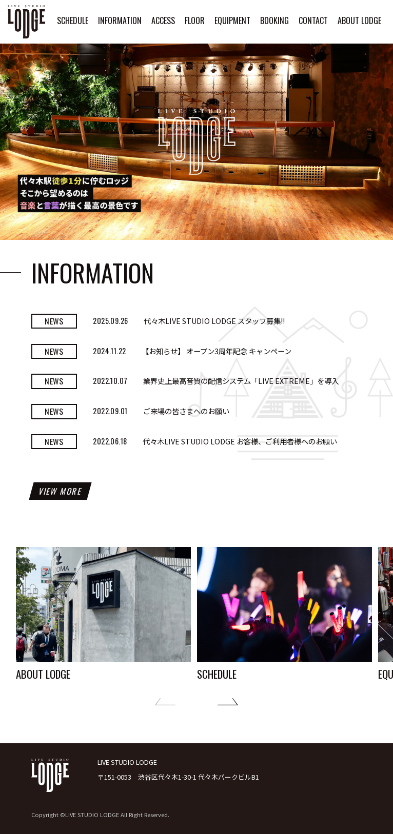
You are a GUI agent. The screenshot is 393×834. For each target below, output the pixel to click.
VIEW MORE (60, 491)
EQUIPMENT (232, 20)
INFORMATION (120, 20)
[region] (196, 142)
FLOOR (195, 20)
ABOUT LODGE (359, 20)
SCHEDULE (72, 20)
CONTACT (313, 20)
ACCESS (163, 20)
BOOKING (274, 20)
